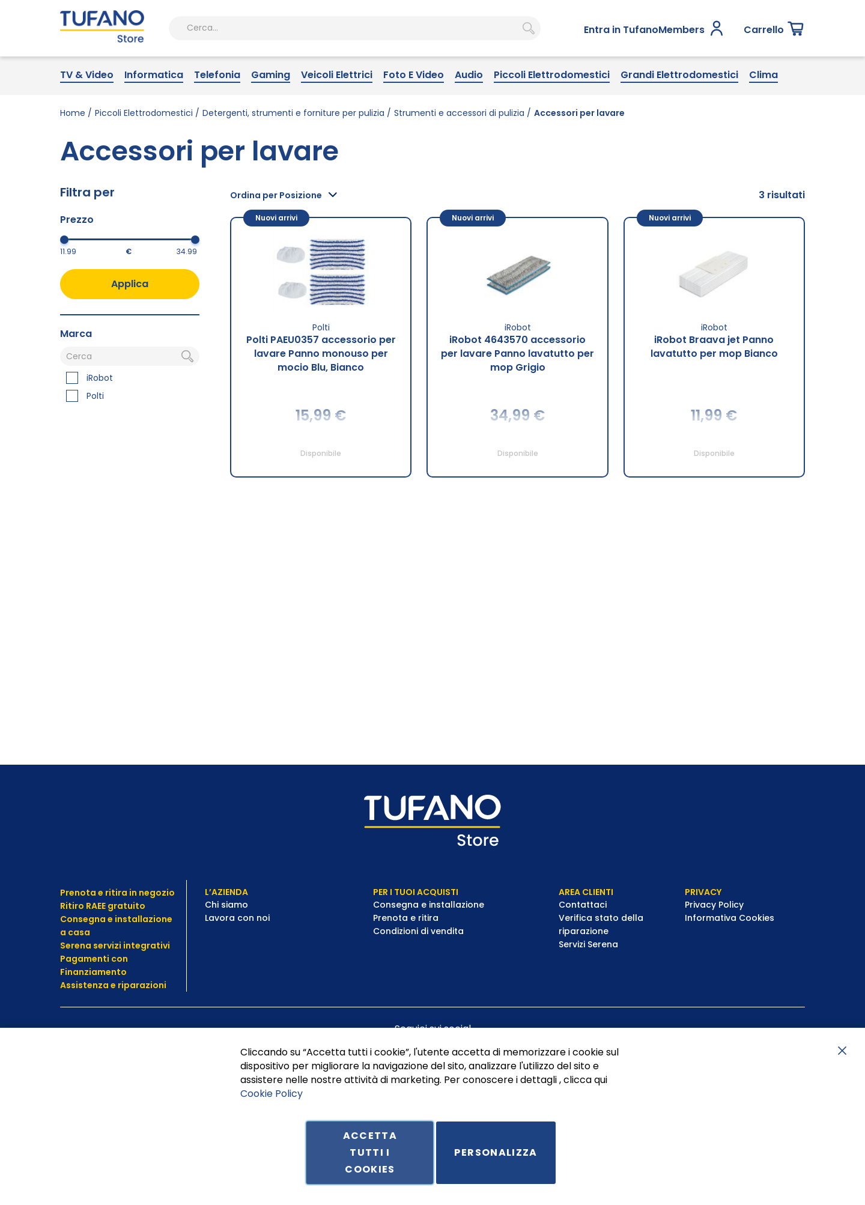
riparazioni (141, 985)
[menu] (432, 113)
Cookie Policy (271, 1093)
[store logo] (96, 67)
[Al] (164, 289)
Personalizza (495, 1152)
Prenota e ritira (407, 918)
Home (72, 151)
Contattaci (584, 905)
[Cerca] (129, 394)
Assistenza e (88, 985)
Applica (129, 321)
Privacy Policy (715, 905)
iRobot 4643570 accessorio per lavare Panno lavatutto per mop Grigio (517, 390)
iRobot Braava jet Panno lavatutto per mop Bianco (714, 384)
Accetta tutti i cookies (370, 1152)
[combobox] (319, 68)
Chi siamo (226, 905)
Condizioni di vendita (418, 931)
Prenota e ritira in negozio (117, 893)
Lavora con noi (238, 918)
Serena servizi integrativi (116, 945)
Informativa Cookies (729, 918)
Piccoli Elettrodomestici (144, 151)
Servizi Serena (588, 944)
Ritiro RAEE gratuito (102, 906)
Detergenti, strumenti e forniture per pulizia (293, 151)
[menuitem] (87, 113)
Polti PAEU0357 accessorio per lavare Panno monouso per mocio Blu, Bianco (321, 390)
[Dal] (93, 289)
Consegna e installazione (428, 905)
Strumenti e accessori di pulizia (459, 151)
